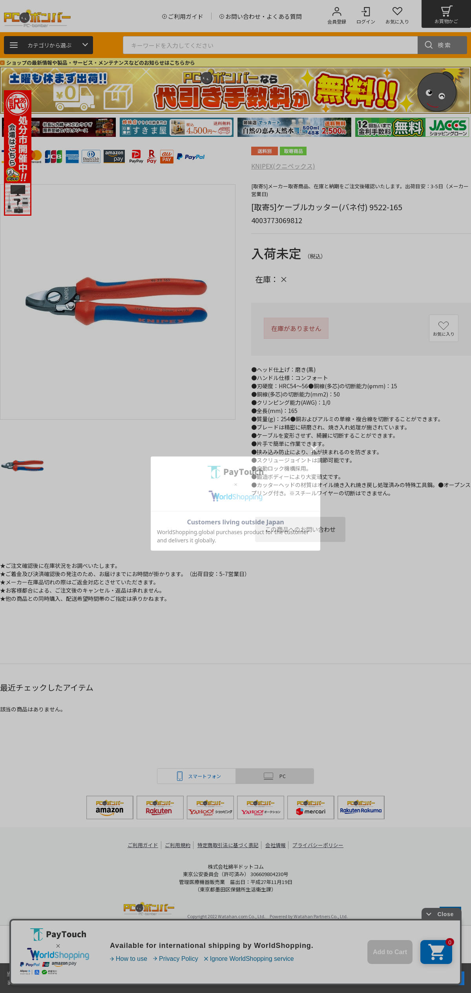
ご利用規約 (179, 845)
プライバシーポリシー (317, 845)
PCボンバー (149, 909)
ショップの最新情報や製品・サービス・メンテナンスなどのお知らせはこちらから (100, 62)
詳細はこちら (83, 982)
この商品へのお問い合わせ (300, 529)
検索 (445, 45)
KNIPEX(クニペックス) (283, 166)
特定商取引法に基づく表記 (228, 845)
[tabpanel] (59, 127)
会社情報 (275, 845)
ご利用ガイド (144, 845)
